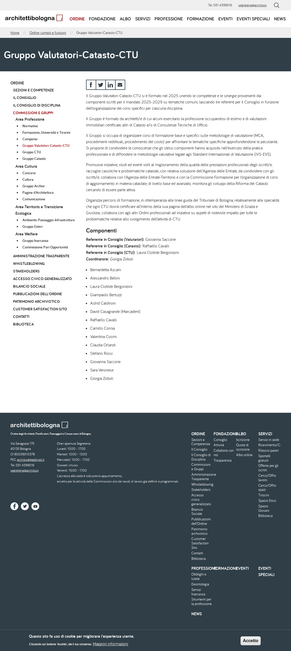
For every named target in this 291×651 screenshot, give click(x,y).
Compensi (29, 139)
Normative (30, 126)
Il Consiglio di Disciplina (36, 105)
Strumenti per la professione (201, 601)
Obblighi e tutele (198, 576)
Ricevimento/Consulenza (268, 445)
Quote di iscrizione (243, 447)
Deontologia (200, 584)
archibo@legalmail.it (30, 459)
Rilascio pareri (268, 450)
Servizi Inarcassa (198, 592)
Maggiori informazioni (110, 645)
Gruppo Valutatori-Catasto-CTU (46, 145)
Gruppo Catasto (34, 158)
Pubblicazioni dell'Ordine (37, 293)
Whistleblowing (29, 263)
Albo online (244, 455)
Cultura (27, 179)
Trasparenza (223, 460)
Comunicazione (33, 199)
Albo (125, 19)
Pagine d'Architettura (38, 192)
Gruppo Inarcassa (35, 240)
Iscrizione (243, 440)
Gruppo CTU (31, 152)
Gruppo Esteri (32, 226)
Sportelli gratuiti (264, 458)
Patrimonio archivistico (36, 301)
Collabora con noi (224, 452)
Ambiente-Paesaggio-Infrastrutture (48, 220)
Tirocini (263, 495)
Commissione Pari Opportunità (45, 247)
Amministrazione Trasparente (41, 255)
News (280, 19)
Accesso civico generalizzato (42, 278)
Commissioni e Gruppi (33, 112)
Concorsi (29, 173)
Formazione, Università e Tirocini (46, 132)
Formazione (200, 19)
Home (14, 32)
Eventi (225, 19)
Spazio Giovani (263, 508)
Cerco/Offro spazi (267, 487)
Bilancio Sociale (29, 286)
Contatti (21, 316)
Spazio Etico (267, 500)
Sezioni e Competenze (33, 90)
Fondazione (102, 19)
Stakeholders (26, 271)
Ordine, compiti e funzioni (48, 32)
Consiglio (220, 440)
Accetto (250, 642)
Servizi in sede (268, 440)
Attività (219, 445)
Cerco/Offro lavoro (267, 477)
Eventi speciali (253, 19)
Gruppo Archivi (33, 186)
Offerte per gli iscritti (268, 467)
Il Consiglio (24, 97)
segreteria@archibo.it (252, 5)
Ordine (77, 19)
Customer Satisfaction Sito (40, 308)
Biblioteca (23, 324)
